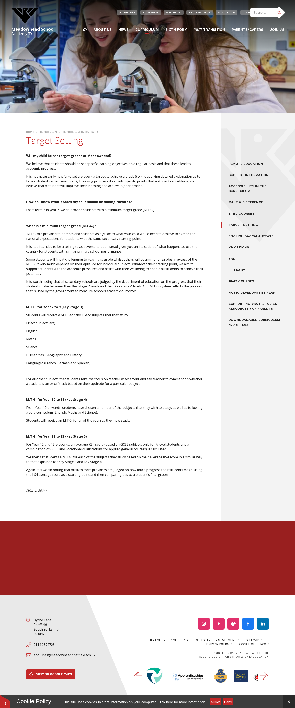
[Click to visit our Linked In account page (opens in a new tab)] (263, 624)
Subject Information (249, 175)
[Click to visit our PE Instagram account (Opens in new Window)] (219, 624)
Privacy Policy (217, 644)
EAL (232, 259)
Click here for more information (181, 702)
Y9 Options (239, 247)
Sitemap (252, 640)
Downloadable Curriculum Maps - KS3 (254, 322)
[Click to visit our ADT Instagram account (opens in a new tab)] (233, 624)
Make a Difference (246, 202)
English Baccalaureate (251, 236)
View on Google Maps (51, 674)
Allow (215, 702)
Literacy (237, 270)
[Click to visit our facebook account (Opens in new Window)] (248, 624)
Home (30, 131)
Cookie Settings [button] (252, 644)
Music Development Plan (252, 292)
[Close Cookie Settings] (289, 701)
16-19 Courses (241, 281)
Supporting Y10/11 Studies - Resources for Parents (254, 306)
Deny (228, 702)
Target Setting (243, 225)
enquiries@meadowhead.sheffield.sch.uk (64, 655)
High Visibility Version (167, 640)
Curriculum (48, 131)
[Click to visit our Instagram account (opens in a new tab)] (204, 624)
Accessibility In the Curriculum (248, 188)
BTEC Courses (242, 213)
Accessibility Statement (215, 640)
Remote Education (246, 164)
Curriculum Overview (78, 131)
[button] (5, 701)
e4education (259, 656)
